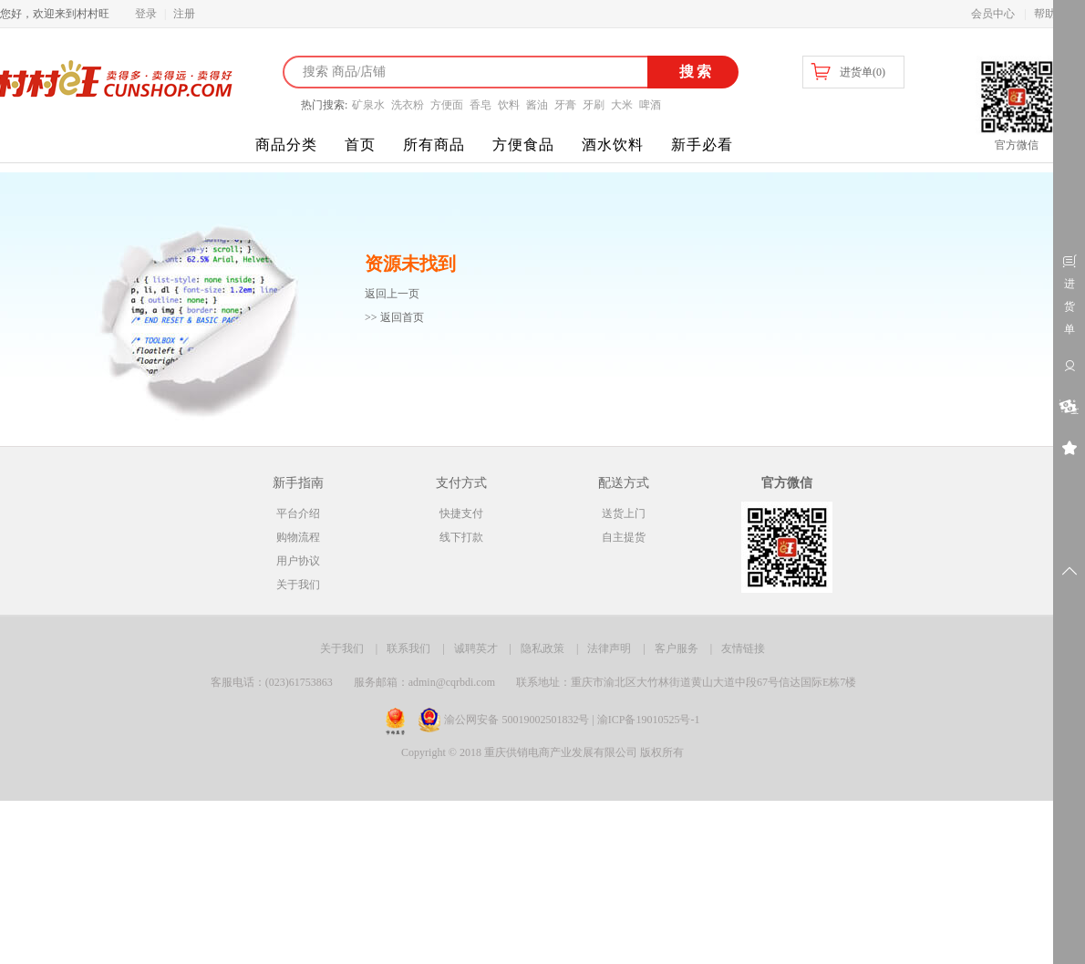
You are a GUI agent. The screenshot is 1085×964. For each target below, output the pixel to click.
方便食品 (523, 144)
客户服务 (676, 648)
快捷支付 (461, 513)
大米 (622, 104)
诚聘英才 (476, 648)
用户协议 (298, 561)
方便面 (446, 104)
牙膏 (565, 104)
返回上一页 (392, 293)
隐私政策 (542, 648)
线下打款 (461, 537)
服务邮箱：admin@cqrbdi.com (424, 682)
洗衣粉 (407, 104)
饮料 (509, 104)
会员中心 (993, 13)
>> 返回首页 (394, 317)
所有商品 (434, 144)
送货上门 (624, 513)
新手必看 (702, 144)
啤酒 (650, 104)
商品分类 (286, 144)
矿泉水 (368, 104)
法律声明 (609, 648)
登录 (146, 13)
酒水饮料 (613, 144)
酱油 (537, 104)
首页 (360, 144)
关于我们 (298, 584)
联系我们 (408, 648)
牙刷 (593, 104)
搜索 (693, 71)
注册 (184, 13)
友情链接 (743, 648)
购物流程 (298, 537)
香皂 (480, 104)
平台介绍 (298, 513)
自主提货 (624, 537)
